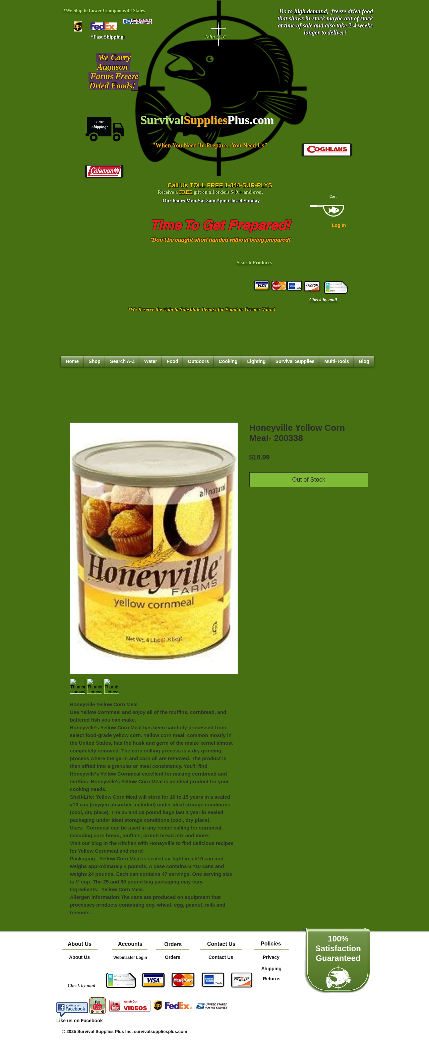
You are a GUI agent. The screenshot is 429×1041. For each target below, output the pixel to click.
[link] (336, 196)
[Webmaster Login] (130, 957)
